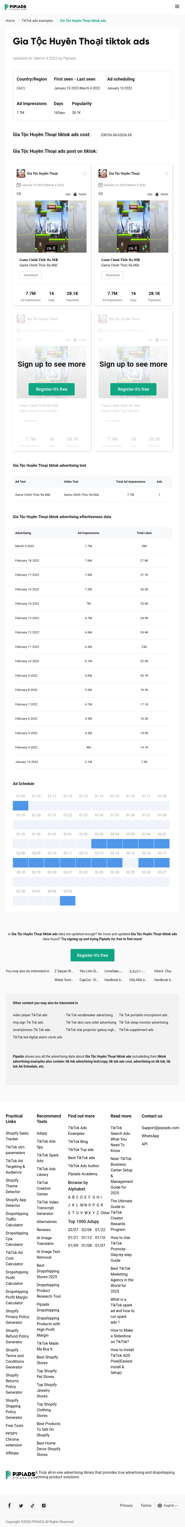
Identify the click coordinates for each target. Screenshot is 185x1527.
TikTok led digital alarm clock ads (37, 1037)
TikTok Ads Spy (46, 1144)
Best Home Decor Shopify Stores (48, 1449)
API (145, 1144)
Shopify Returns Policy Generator (14, 1384)
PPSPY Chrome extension (14, 1439)
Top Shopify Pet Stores (47, 1374)
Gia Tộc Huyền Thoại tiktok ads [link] (83, 21)
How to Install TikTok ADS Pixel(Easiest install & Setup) (122, 1361)
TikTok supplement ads (136, 1030)
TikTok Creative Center (43, 1188)
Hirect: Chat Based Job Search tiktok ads (166, 971)
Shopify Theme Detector (13, 1186)
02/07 (72, 1230)
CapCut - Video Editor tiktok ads (92, 980)
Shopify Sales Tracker (17, 1136)
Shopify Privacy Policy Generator (17, 1317)
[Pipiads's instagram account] (44, 1505)
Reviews (44, 1230)
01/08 (86, 1245)
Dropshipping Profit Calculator (17, 1278)
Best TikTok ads (81, 1158)
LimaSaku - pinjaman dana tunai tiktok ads (116, 971)
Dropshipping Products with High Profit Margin (48, 1327)
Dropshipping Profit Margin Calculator (17, 1297)
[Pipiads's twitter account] (21, 1505)
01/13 (86, 1237)
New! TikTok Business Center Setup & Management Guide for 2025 (122, 1175)
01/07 (99, 1245)
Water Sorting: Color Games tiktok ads (67, 980)
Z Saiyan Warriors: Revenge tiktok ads (67, 971)
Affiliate (12, 1453)
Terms (145, 1505)
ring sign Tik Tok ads (28, 1022)
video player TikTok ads (30, 1015)
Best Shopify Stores (47, 1360)
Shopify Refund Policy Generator (17, 1336)
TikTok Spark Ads (47, 1158)
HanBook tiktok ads (116, 980)
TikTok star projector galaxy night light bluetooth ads (92, 1030)
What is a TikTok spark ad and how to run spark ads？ (122, 1311)
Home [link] (10, 21)
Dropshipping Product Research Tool (49, 1291)
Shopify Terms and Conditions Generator (15, 1358)
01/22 (99, 1230)
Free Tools (14, 1425)
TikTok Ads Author (83, 1166)
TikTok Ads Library (46, 1172)
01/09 (72, 1245)
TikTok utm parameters (15, 1150)
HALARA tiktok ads (141, 980)
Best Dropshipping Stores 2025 (48, 1271)
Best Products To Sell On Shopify (48, 1429)
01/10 (99, 1237)
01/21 (72, 1237)
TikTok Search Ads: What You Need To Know (121, 1139)
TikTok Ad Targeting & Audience (15, 1167)
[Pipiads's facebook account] (9, 1505)
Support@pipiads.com (160, 1128)
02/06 (86, 1230)
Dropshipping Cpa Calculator (17, 1239)
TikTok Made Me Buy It (47, 1346)
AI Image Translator (45, 1241)
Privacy (126, 1505)
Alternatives (47, 1221)
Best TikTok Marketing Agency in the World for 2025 (122, 1280)
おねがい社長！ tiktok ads (141, 971)
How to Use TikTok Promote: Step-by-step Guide (121, 1249)
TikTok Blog (78, 1141)
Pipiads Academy (82, 1174)
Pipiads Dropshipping (48, 1307)
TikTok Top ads (81, 1149)
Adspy (42, 1133)
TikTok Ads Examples (77, 1131)
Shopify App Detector (16, 1203)
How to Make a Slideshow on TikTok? (122, 1336)
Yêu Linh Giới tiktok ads (92, 971)
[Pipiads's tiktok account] (32, 1505)
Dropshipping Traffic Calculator (17, 1219)
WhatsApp (150, 1136)
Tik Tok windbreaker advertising (89, 1015)
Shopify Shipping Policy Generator (14, 1409)
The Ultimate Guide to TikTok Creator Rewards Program (121, 1215)
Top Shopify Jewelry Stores (47, 1390)
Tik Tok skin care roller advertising (91, 1022)
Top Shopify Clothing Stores (47, 1410)
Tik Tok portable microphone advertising (145, 1015)
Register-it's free (51, 389)
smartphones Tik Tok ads (31, 1030)
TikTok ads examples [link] (38, 21)
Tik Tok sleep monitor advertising (143, 1022)
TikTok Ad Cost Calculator (14, 1258)
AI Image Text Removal (48, 1254)
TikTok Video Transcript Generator (47, 1208)
